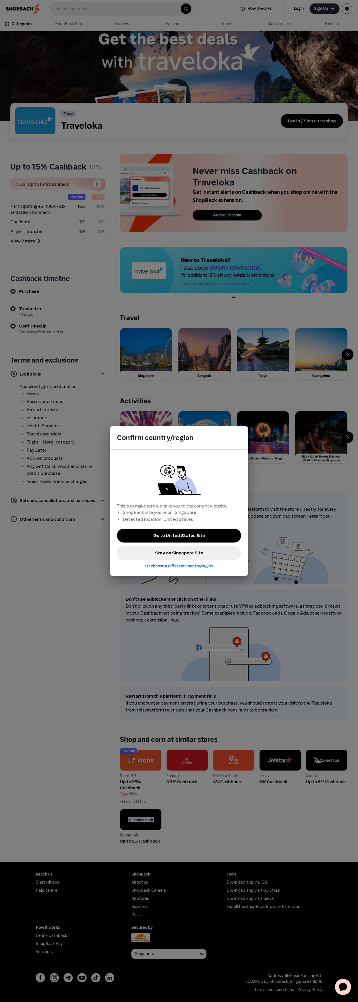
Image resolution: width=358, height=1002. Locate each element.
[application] (343, 987)
